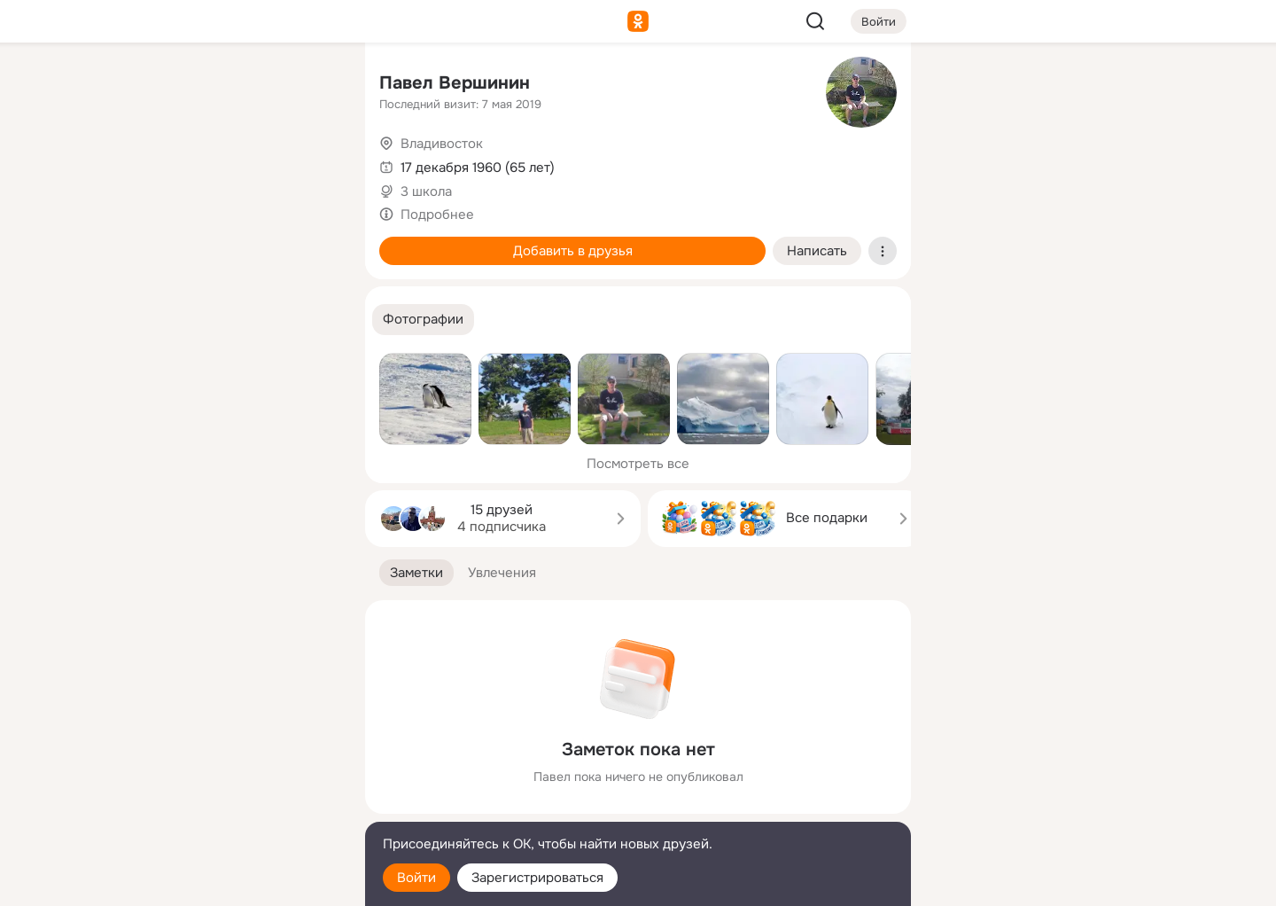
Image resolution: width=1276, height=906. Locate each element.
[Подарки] (156, 241)
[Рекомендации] (234, 319)
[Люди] (234, 163)
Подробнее (437, 214)
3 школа (426, 191)
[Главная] (156, 85)
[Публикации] (156, 163)
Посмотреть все (638, 464)
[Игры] (312, 241)
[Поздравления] (234, 241)
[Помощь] (156, 319)
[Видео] (312, 163)
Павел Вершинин (454, 83)
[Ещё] (233, 769)
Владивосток (442, 143)
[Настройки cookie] (233, 882)
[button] (423, 319)
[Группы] (312, 85)
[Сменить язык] (233, 807)
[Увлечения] (234, 85)
